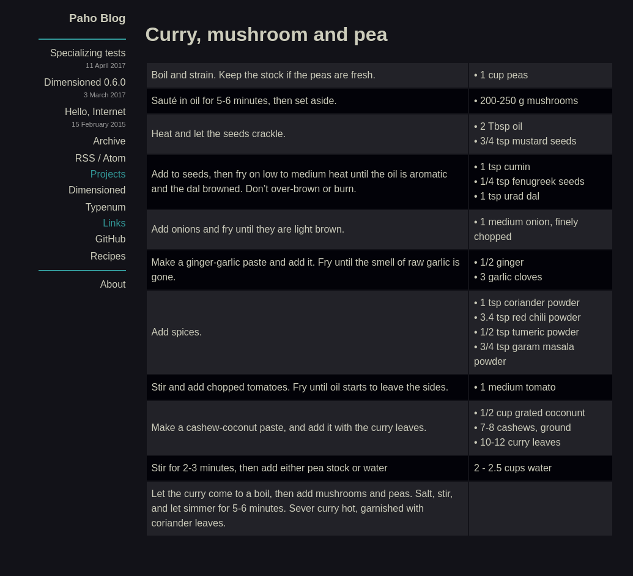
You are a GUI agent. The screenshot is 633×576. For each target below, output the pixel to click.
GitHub (110, 239)
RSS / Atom (100, 158)
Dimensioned (96, 190)
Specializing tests (72, 61)
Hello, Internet (72, 120)
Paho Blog (97, 18)
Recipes (108, 256)
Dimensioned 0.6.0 (72, 90)
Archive (109, 141)
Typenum (106, 207)
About (113, 284)
